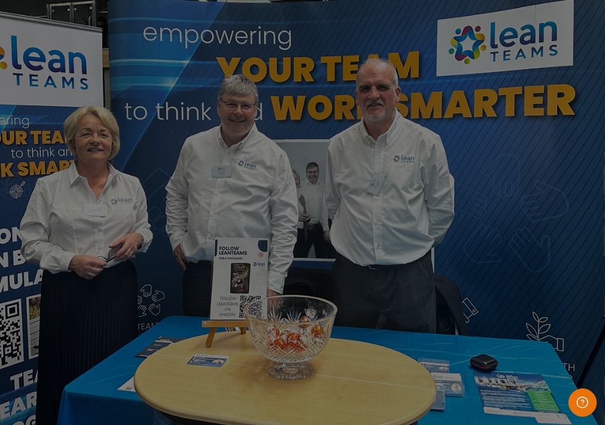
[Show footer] (582, 402)
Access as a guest (480, 386)
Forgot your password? (550, 275)
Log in (480, 308)
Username (397, 155)
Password (396, 216)
